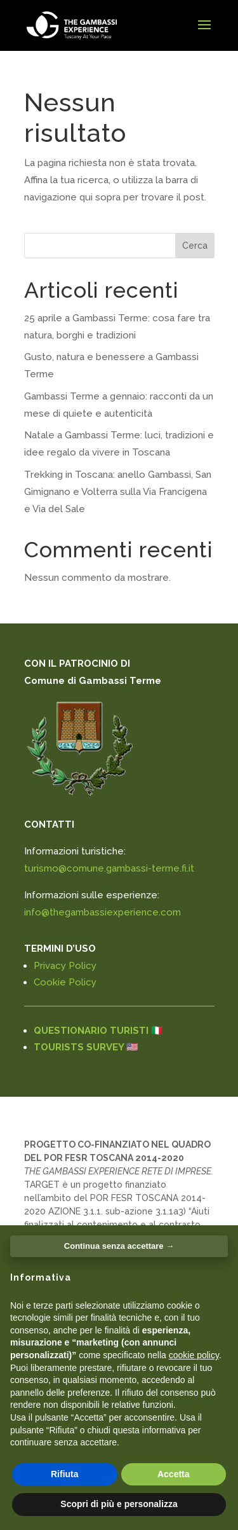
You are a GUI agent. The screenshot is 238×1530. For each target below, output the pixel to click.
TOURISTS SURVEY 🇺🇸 (86, 1047)
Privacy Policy (65, 965)
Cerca (195, 245)
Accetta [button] (173, 1474)
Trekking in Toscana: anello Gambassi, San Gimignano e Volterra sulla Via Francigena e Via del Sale (117, 492)
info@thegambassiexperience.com (102, 912)
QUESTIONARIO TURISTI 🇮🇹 (98, 1030)
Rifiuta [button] (65, 1474)
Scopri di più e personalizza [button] (118, 1504)
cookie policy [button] (194, 1355)
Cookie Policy (65, 982)
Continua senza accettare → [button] (119, 1246)
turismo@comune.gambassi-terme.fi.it (109, 868)
